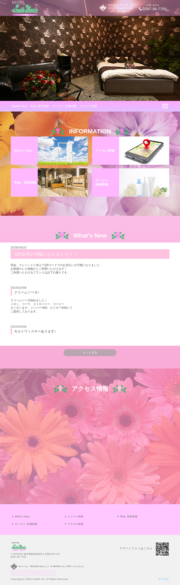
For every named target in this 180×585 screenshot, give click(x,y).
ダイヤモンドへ (46, 573)
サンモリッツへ (23, 573)
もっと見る (90, 352)
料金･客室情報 (40, 106)
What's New (19, 106)
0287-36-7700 (18, 557)
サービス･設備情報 (65, 106)
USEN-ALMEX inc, (35, 579)
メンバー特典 (75, 516)
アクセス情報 (88, 106)
